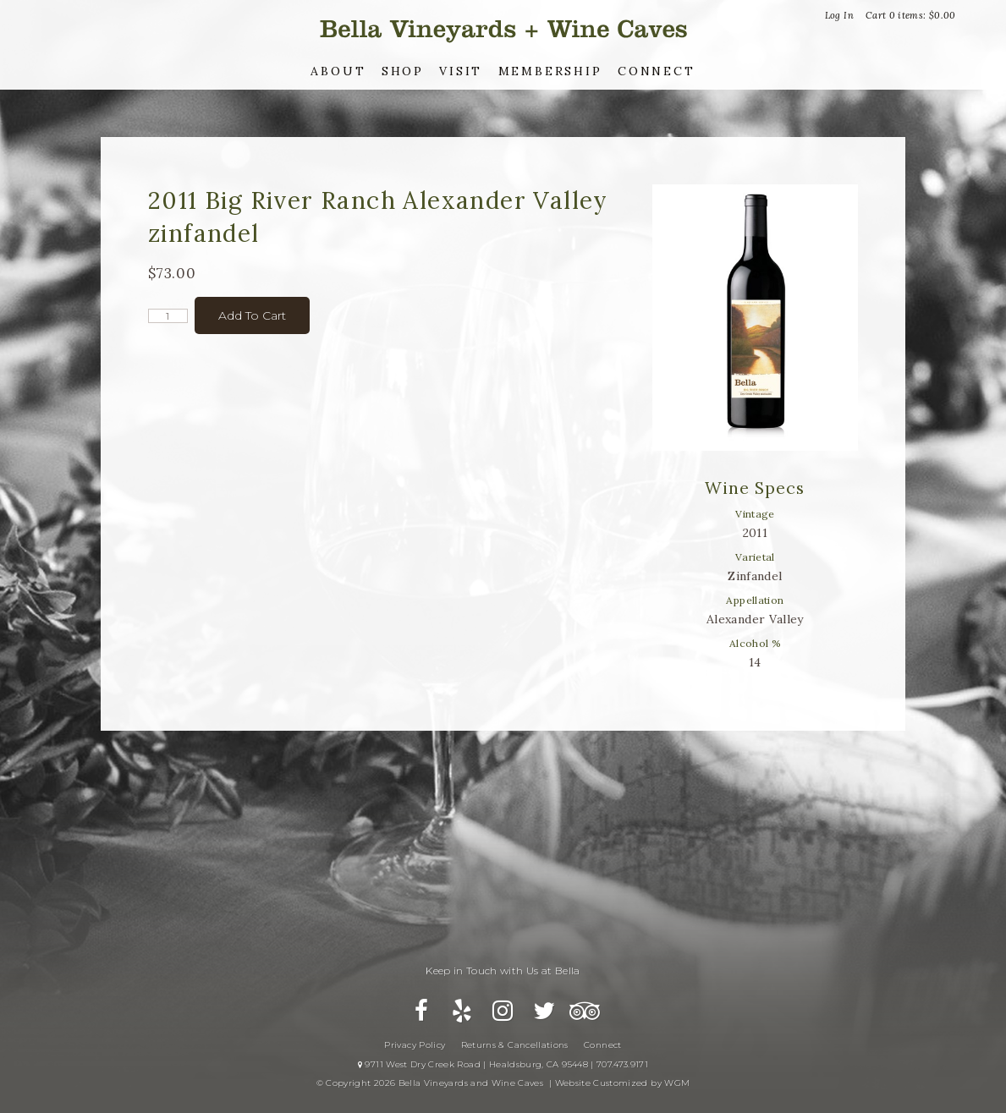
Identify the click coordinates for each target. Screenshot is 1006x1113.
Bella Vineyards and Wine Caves (503, 29)
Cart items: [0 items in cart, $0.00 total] (911, 15)
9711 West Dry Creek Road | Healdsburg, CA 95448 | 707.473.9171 (503, 1064)
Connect (656, 71)
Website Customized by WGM (622, 1082)
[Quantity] (168, 316)
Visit (460, 71)
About (338, 71)
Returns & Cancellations (515, 1044)
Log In (839, 15)
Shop (403, 71)
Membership (550, 71)
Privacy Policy (414, 1044)
